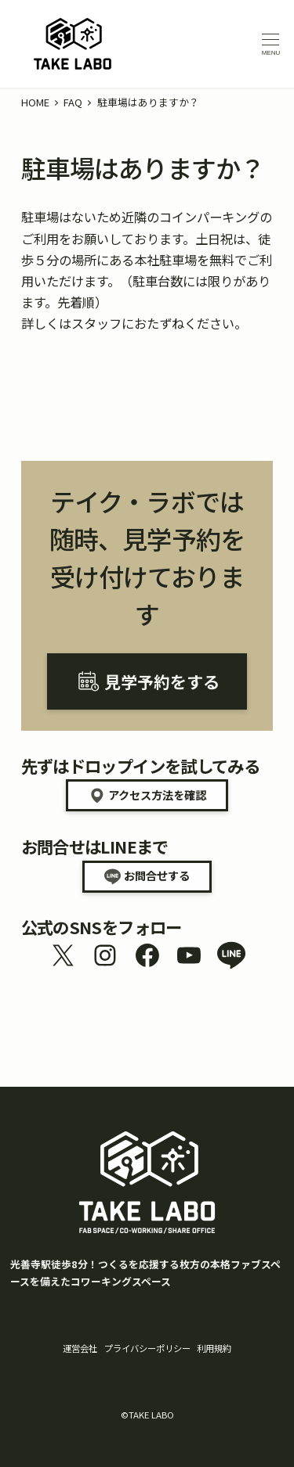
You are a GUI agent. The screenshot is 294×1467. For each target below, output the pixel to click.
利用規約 (214, 1348)
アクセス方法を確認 (157, 795)
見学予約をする (162, 681)
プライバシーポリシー (147, 1348)
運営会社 (80, 1348)
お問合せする (157, 875)
